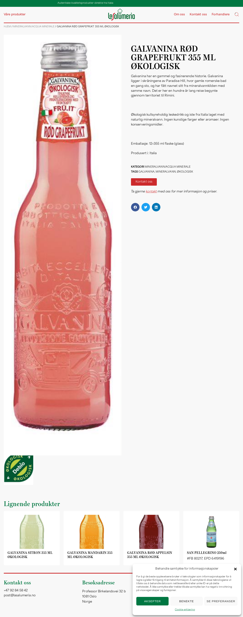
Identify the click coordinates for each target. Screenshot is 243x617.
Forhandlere (221, 14)
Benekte (186, 601)
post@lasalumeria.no (20, 595)
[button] (235, 569)
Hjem (7, 27)
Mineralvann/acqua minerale (33, 27)
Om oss (179, 14)
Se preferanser (221, 601)
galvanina (146, 172)
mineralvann (166, 172)
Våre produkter (14, 14)
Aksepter (152, 601)
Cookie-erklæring (185, 610)
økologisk (185, 172)
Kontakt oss (198, 14)
